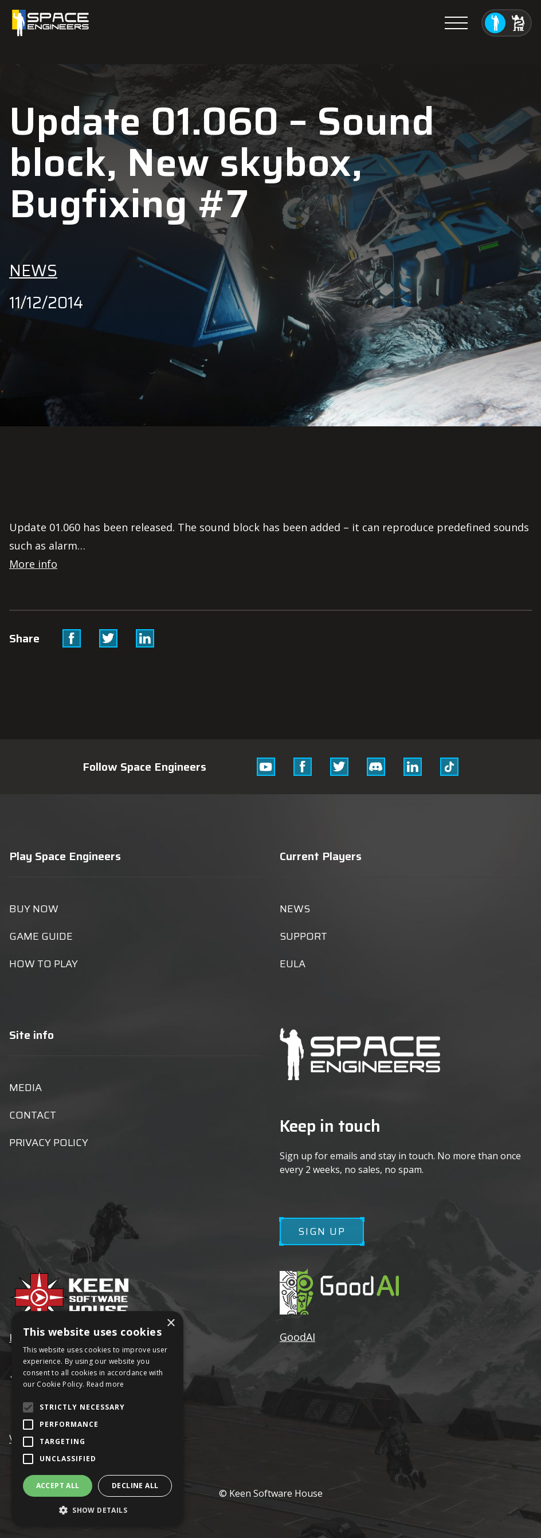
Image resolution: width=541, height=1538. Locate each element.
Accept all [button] (58, 1485)
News (33, 270)
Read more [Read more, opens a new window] (105, 1384)
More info (33, 564)
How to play (43, 964)
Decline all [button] (135, 1485)
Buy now (33, 909)
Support (303, 936)
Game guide (41, 936)
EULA (292, 964)
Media (25, 1088)
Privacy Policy (48, 1143)
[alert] (97, 1419)
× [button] (170, 1323)
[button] (97, 1509)
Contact (32, 1115)
